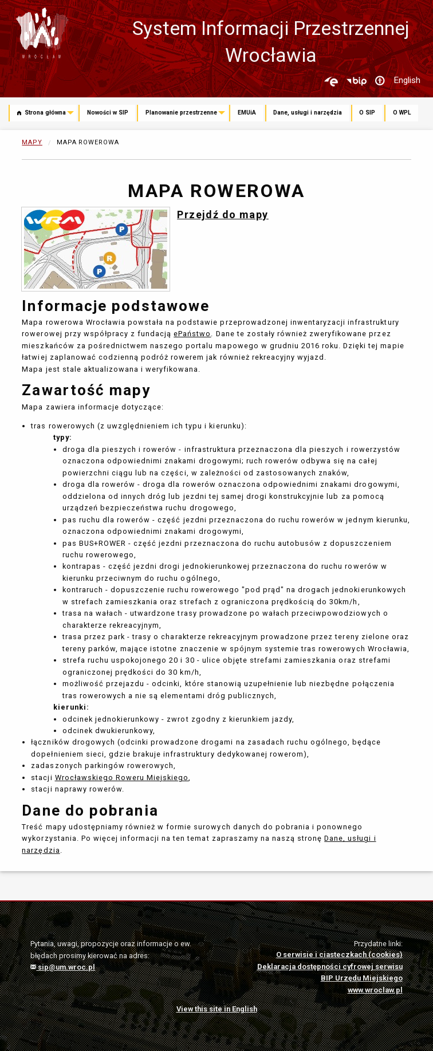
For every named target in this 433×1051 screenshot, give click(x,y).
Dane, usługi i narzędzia (307, 112)
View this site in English (216, 1009)
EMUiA (247, 112)
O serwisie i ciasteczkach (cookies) (339, 954)
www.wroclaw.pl (375, 990)
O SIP (367, 112)
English (406, 80)
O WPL (402, 112)
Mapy (32, 142)
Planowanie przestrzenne (181, 112)
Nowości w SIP (107, 112)
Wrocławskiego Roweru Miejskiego (122, 777)
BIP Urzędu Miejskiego (362, 978)
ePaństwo (192, 333)
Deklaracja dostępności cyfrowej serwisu (330, 966)
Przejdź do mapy (223, 214)
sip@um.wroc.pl (62, 967)
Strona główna (41, 112)
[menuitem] (43, 114)
